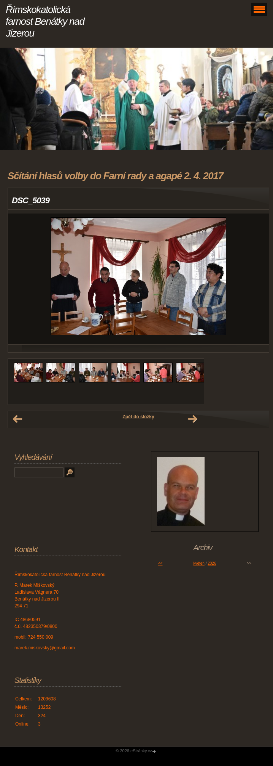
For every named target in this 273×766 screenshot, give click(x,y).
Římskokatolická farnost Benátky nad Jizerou (45, 21)
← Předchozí (17, 419)
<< (160, 563)
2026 (212, 563)
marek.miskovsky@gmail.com (44, 647)
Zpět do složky (138, 416)
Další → (192, 419)
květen (198, 563)
